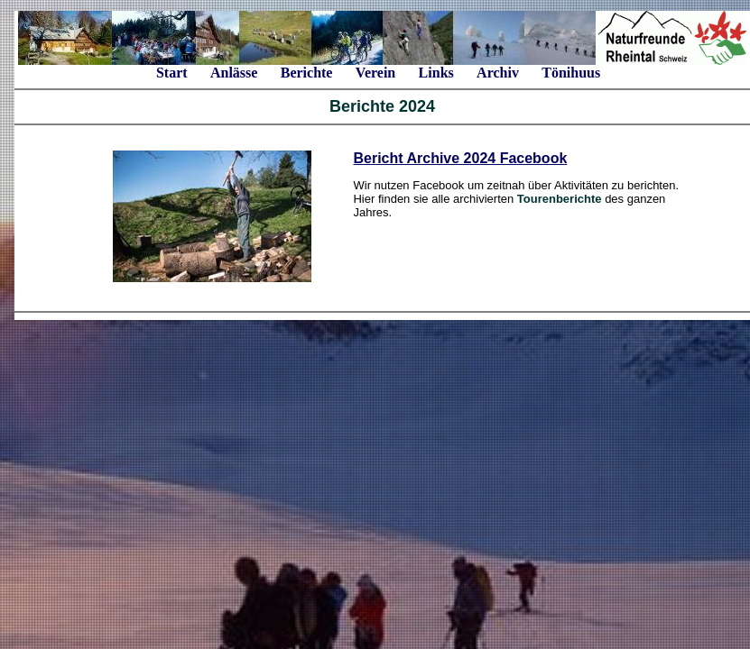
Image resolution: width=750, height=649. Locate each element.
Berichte (307, 72)
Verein (375, 72)
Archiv (498, 72)
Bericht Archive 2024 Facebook (460, 158)
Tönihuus (571, 72)
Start (172, 72)
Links (436, 72)
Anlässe (233, 72)
